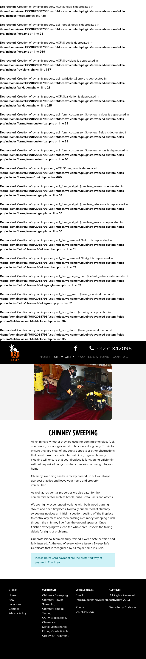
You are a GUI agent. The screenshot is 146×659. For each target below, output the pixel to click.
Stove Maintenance (54, 627)
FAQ (81, 357)
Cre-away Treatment (55, 636)
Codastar (130, 607)
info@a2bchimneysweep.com (95, 600)
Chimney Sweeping (55, 595)
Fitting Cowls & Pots (55, 631)
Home (45, 357)
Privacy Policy (18, 613)
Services (63, 357)
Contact (121, 357)
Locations (99, 357)
